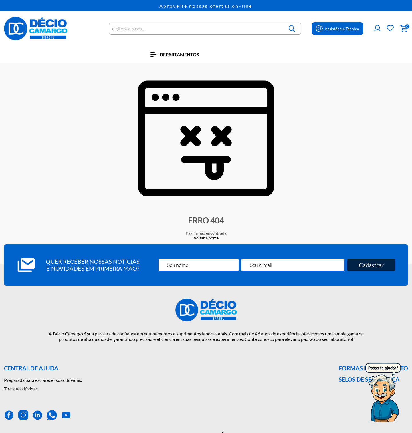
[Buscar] (292, 29)
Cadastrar (371, 264)
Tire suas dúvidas (21, 388)
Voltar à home (206, 237)
